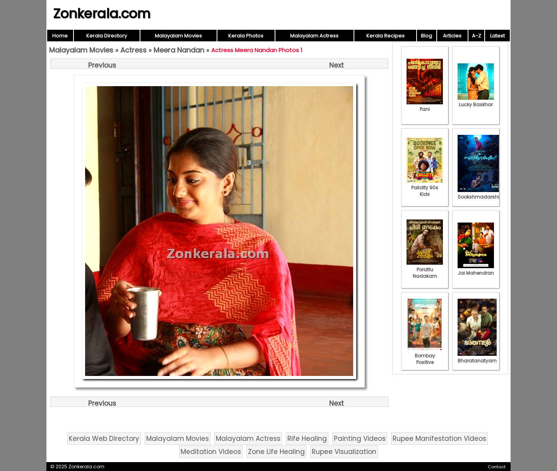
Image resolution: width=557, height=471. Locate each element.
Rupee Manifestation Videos (439, 438)
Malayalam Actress (314, 35)
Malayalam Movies (178, 35)
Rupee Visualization (344, 451)
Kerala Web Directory (104, 438)
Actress (133, 50)
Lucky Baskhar (476, 101)
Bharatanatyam (477, 357)
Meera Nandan (179, 50)
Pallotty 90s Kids (425, 187)
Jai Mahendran (476, 269)
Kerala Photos (245, 35)
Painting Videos (360, 438)
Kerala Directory (106, 35)
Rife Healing (307, 438)
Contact (497, 467)
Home (60, 35)
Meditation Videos (211, 451)
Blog (426, 35)
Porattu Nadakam (425, 269)
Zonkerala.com (101, 13)
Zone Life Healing (276, 451)
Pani (425, 105)
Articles (452, 35)
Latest (497, 35)
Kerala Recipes (385, 35)
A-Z (476, 35)
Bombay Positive (425, 356)
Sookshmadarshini (480, 193)
